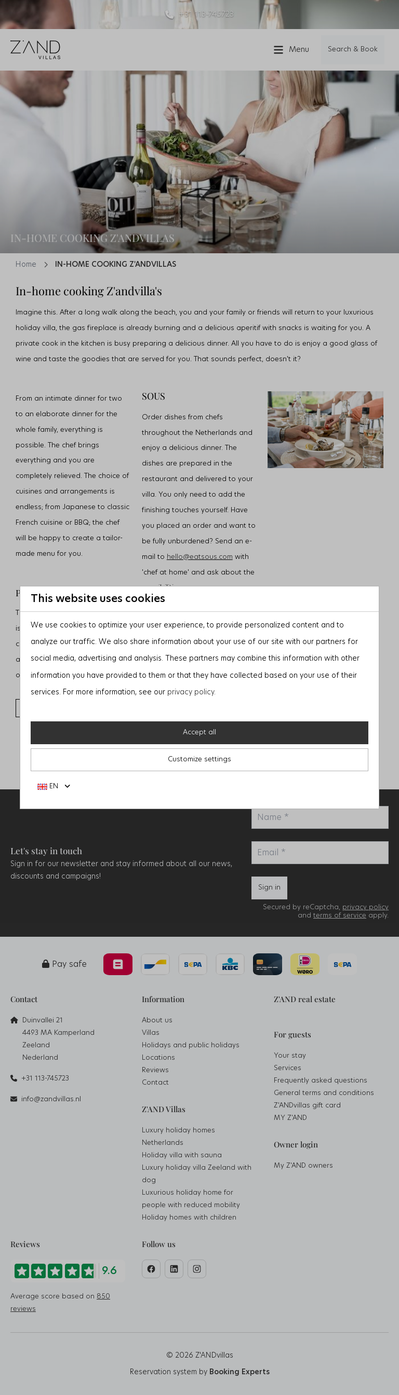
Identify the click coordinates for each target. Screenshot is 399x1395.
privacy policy (190, 692)
